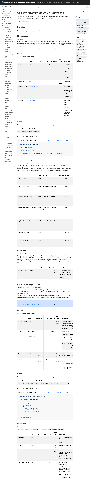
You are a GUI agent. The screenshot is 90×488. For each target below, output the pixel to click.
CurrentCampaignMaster (83, 11)
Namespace (80, 9)
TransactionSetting (34, 86)
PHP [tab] (44, 140)
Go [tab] (39, 140)
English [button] (68, 2)
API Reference (21, 7)
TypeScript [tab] (58, 140)
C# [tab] (52, 140)
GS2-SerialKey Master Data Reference (36, 305)
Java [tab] (48, 140)
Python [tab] (66, 140)
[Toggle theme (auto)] (73, 2)
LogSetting (32, 100)
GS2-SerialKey (29, 7)
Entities (78, 7)
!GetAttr (50, 125)
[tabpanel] (45, 149)
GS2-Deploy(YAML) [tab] (31, 140)
